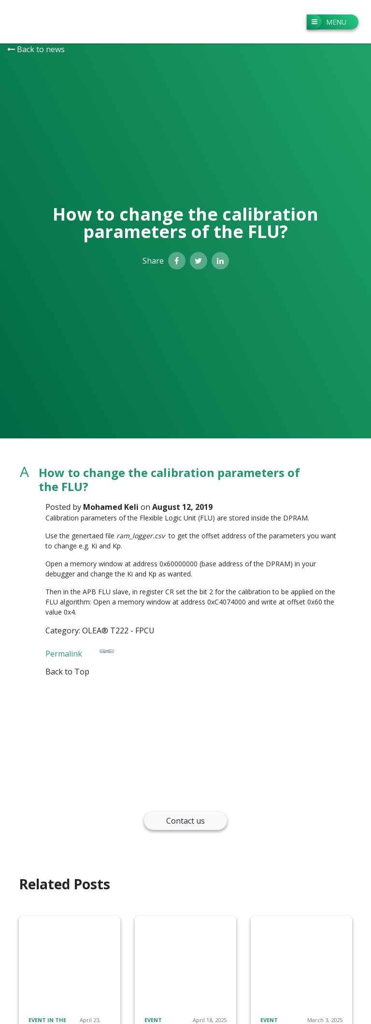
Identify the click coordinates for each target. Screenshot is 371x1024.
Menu (326, 21)
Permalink (79, 651)
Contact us (185, 820)
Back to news (36, 49)
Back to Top (67, 671)
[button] (185, 479)
